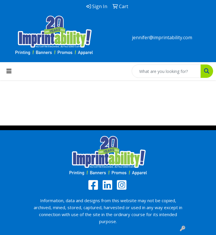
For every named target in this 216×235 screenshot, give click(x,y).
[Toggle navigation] (9, 71)
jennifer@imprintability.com (162, 37)
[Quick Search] (166, 71)
